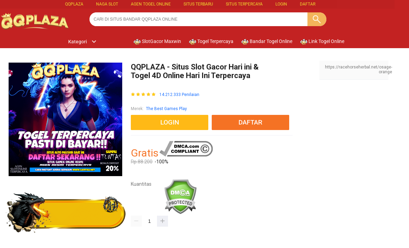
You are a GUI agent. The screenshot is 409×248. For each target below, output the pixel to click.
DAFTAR (307, 4)
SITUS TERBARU (198, 4)
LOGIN (281, 4)
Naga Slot (107, 4)
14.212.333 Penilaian (179, 95)
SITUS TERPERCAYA (244, 4)
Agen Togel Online (151, 4)
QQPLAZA (74, 4)
